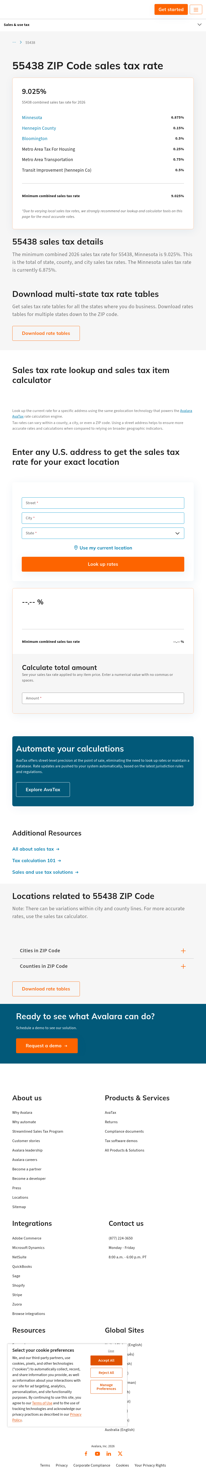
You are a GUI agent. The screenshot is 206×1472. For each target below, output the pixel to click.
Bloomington (34, 139)
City (29, 518)
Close (111, 1351)
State (30, 533)
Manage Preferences (106, 1386)
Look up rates (103, 564)
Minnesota (32, 118)
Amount (32, 698)
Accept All (106, 1360)
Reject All (106, 1372)
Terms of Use (42, 1403)
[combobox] (103, 533)
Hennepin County (39, 128)
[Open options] (177, 533)
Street (31, 503)
